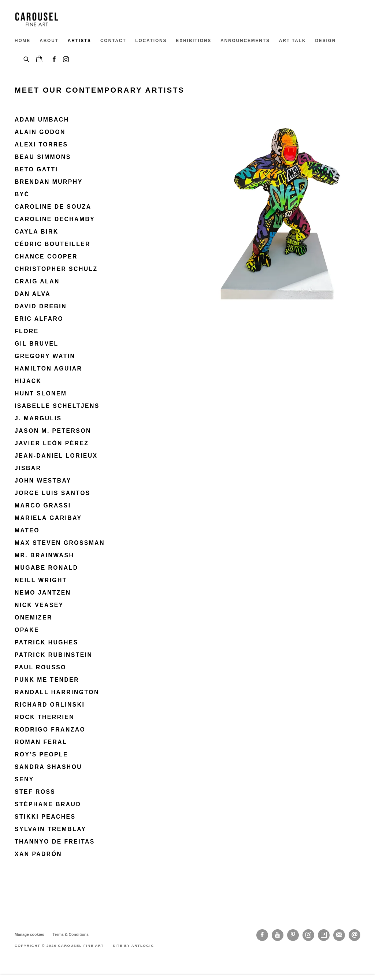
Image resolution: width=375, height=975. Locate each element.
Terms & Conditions (71, 935)
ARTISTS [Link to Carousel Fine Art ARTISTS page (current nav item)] (79, 40)
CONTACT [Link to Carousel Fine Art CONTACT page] (113, 40)
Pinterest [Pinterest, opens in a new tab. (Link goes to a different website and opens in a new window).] (293, 935)
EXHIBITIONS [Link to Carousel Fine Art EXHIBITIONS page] (193, 40)
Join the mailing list (339, 935)
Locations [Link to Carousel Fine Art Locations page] (151, 40)
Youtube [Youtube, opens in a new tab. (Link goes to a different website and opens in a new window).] (277, 935)
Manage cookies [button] (29, 935)
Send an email (354, 935)
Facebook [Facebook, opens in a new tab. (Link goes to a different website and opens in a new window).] (54, 60)
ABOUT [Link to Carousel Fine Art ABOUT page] (49, 40)
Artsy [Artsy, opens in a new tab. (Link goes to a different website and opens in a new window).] (324, 935)
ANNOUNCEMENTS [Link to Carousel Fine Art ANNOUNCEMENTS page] (245, 40)
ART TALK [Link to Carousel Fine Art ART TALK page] (292, 40)
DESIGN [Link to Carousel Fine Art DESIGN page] (325, 40)
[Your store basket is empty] (39, 59)
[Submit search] (26, 58)
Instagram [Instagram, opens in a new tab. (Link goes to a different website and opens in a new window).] (66, 60)
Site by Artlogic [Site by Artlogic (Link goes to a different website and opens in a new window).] (133, 946)
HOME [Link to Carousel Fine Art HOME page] (22, 40)
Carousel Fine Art (37, 19)
